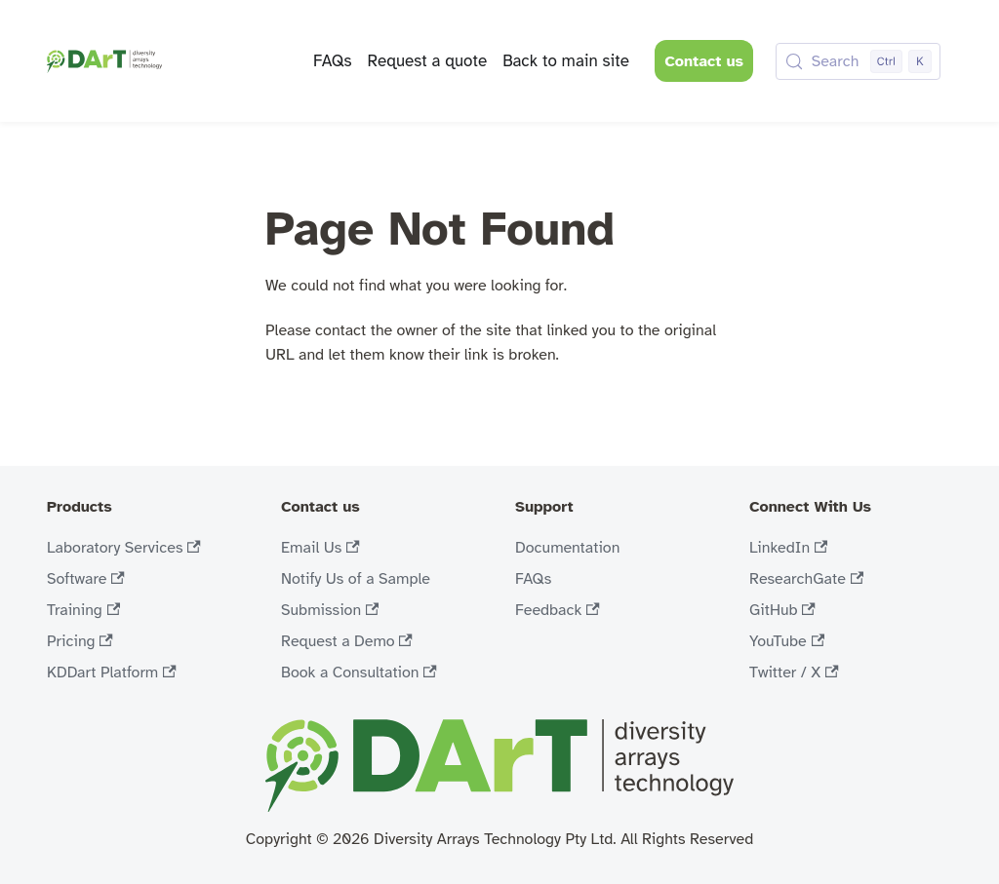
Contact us (703, 61)
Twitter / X (794, 672)
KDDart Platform (112, 672)
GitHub (782, 610)
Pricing (80, 641)
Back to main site (565, 61)
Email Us (320, 547)
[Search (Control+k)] (858, 61)
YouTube (786, 641)
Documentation (567, 547)
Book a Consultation (359, 672)
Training (83, 610)
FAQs (332, 61)
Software (86, 579)
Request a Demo (347, 641)
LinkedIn (788, 547)
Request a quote (427, 61)
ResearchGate (806, 579)
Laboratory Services (124, 547)
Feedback (557, 610)
